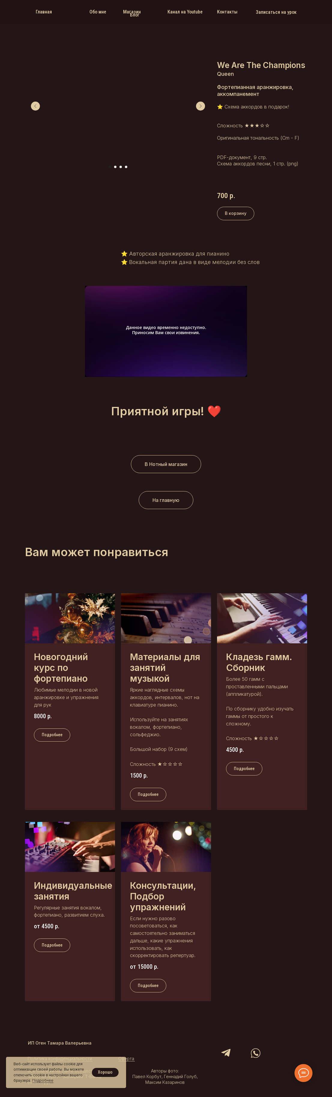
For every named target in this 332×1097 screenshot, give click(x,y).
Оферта (126, 1058)
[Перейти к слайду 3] (120, 167)
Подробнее (42, 1080)
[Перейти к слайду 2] (115, 167)
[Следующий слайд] (200, 106)
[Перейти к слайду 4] (126, 167)
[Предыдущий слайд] (35, 106)
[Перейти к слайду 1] (110, 167)
